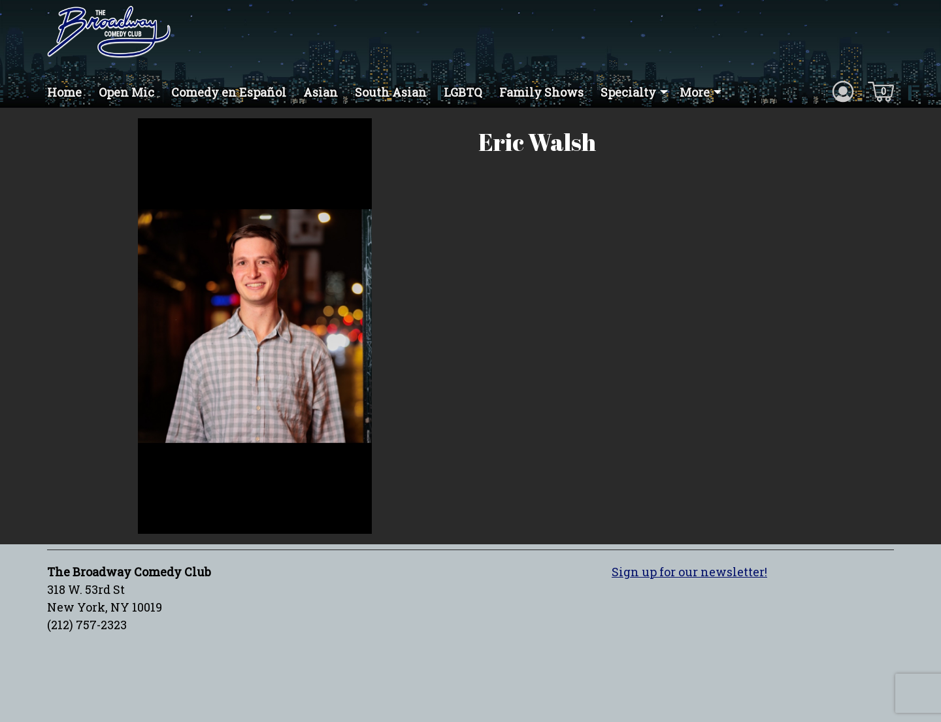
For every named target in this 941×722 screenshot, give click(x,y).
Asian (320, 92)
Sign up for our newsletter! (689, 572)
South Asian (391, 92)
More (695, 92)
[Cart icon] (881, 91)
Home (64, 92)
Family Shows (541, 92)
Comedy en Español (228, 92)
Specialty (628, 92)
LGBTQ (463, 92)
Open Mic (126, 92)
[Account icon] (843, 91)
